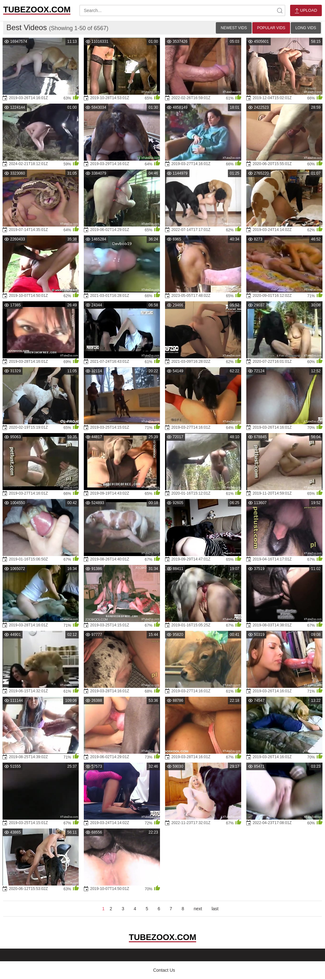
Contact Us (164, 970)
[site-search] (279, 10)
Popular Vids (271, 28)
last (215, 908)
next (198, 908)
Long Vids (305, 28)
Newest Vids (234, 28)
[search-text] (182, 10)
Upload (306, 10)
